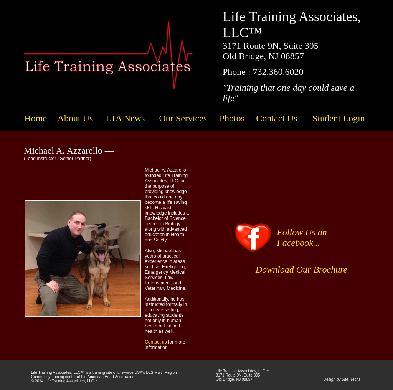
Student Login (338, 118)
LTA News (125, 118)
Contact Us (276, 118)
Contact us (156, 342)
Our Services (183, 118)
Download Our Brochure (302, 269)
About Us (75, 118)
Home (35, 118)
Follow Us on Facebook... (302, 237)
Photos (232, 118)
